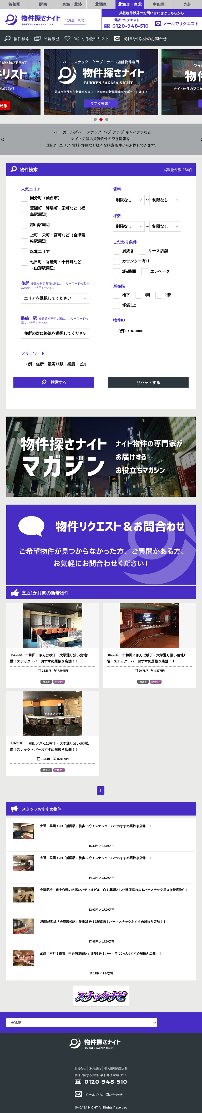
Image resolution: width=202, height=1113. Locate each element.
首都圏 (14, 4)
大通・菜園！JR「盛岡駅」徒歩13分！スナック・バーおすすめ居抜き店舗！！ (96, 858)
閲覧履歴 (46, 38)
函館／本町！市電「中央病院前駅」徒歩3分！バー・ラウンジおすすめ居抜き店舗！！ (101, 953)
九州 (187, 4)
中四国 (159, 4)
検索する (54, 383)
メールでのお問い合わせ (99, 1095)
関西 (43, 4)
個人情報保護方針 (116, 1068)
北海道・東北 (130, 4)
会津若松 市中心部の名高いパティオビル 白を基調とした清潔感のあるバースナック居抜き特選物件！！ (115, 890)
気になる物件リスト (86, 38)
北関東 (101, 4)
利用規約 (95, 1068)
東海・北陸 (72, 4)
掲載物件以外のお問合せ (140, 38)
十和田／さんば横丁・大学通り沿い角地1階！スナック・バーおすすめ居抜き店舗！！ (49, 657)
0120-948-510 (105, 1081)
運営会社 (80, 1068)
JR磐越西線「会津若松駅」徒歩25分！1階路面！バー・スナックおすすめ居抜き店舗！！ (103, 922)
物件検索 (16, 38)
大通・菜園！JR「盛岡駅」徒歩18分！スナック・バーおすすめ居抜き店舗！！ (96, 826)
